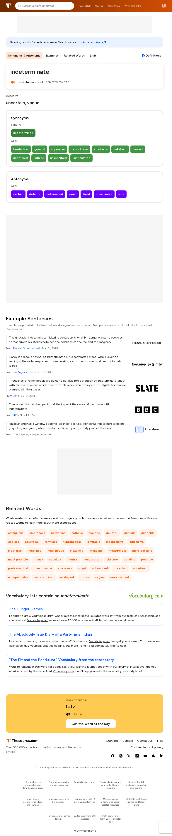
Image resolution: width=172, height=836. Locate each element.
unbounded (100, 568)
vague (99, 577)
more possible (142, 550)
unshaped (67, 577)
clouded (94, 533)
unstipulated (81, 158)
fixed (86, 194)
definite (34, 194)
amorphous (37, 533)
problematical (18, 568)
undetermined (23, 133)
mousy (38, 559)
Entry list (112, 740)
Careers (127, 740)
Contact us (145, 740)
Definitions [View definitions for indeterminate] (153, 55)
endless (13, 542)
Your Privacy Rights (84, 831)
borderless (20, 149)
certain (18, 194)
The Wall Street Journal (26, 348)
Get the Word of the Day (90, 724)
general (39, 149)
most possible (18, 559)
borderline (58, 533)
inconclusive (79, 149)
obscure (112, 559)
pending (129, 559)
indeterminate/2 (94, 42)
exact (73, 194)
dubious (129, 533)
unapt (82, 568)
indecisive (137, 542)
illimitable (93, 542)
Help (160, 740)
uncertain (120, 568)
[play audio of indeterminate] (12, 82)
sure (121, 194)
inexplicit (76, 550)
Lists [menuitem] (93, 55)
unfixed (39, 158)
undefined (20, 158)
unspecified (58, 158)
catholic (77, 533)
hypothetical (72, 542)
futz (70, 706)
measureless (117, 550)
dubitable (148, 533)
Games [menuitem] (99, 6)
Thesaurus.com (8, 5)
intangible (96, 550)
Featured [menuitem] (85, 6)
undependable (18, 577)
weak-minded (119, 577)
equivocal (32, 542)
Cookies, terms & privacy (147, 747)
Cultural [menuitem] (114, 6)
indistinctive (55, 550)
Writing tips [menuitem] (133, 6)
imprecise (58, 149)
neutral (73, 559)
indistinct (120, 149)
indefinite (101, 149)
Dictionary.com (164, 6)
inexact (138, 149)
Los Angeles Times (24, 372)
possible (147, 559)
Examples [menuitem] (52, 55)
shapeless (65, 568)
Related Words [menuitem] (74, 55)
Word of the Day (77, 700)
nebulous (55, 559)
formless (51, 542)
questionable (43, 568)
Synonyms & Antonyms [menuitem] (24, 55)
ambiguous (15, 533)
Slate (16, 395)
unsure (84, 577)
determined (54, 194)
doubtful (112, 533)
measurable (104, 194)
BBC (15, 415)
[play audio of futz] (68, 714)
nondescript (92, 559)
